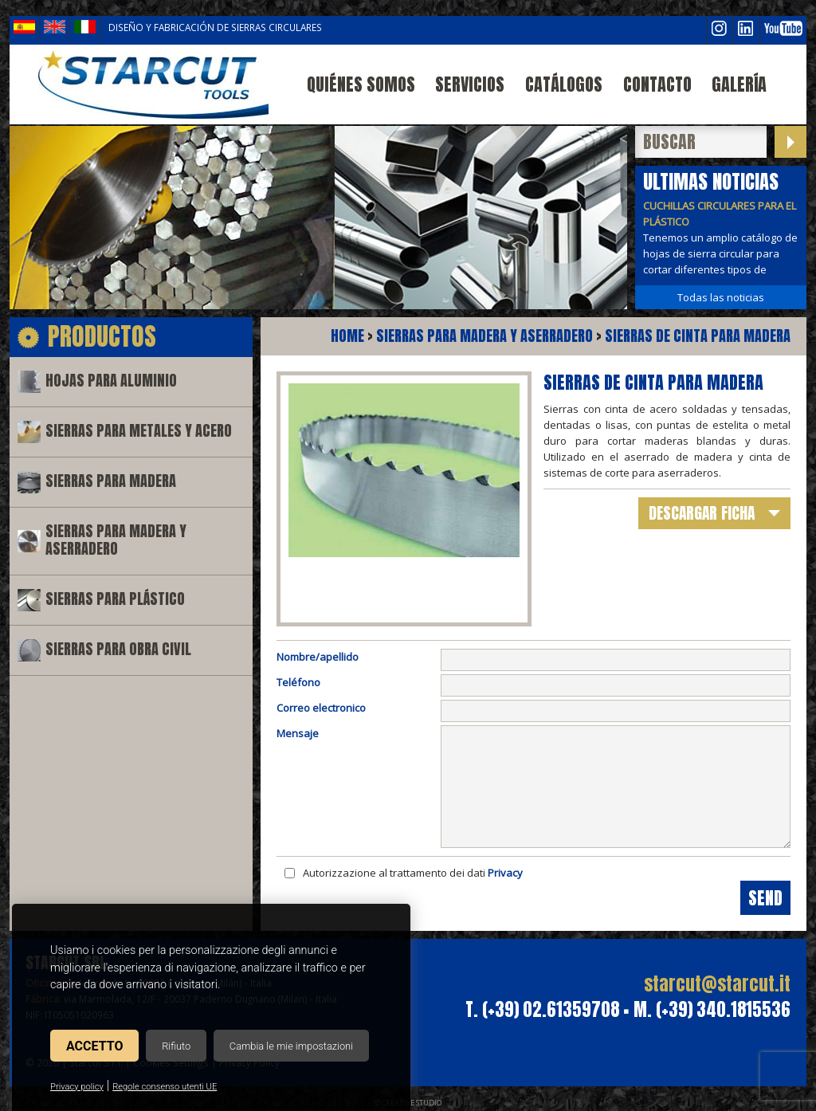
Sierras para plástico (115, 599)
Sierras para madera (110, 481)
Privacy (505, 873)
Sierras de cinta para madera (697, 336)
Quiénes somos (361, 84)
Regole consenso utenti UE (164, 1087)
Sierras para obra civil (118, 649)
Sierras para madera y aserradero (115, 539)
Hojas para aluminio (111, 380)
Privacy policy (77, 1087)
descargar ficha (702, 512)
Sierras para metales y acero (138, 431)
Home (347, 336)
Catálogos (563, 84)
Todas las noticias (720, 297)
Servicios (469, 84)
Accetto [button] (94, 1046)
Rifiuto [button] (176, 1046)
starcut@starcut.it (717, 984)
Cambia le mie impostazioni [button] (291, 1046)
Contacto (657, 84)
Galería (739, 84)
